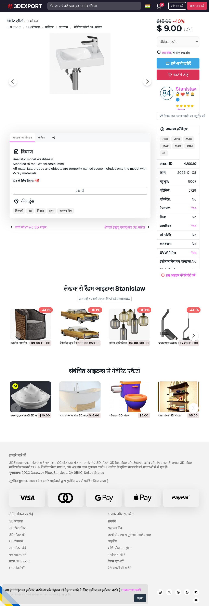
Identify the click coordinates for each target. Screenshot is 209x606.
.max (188, 139)
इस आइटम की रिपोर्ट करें (180, 275)
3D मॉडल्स (16, 521)
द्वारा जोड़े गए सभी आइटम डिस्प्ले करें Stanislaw (104, 299)
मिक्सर (40, 233)
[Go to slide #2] (56, 141)
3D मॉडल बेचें (17, 548)
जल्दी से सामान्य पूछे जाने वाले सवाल (129, 535)
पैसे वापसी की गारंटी (119, 568)
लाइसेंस (112, 541)
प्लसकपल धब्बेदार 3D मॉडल (173, 343)
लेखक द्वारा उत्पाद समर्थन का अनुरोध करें (179, 116)
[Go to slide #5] (134, 141)
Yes (193, 208)
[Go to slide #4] (108, 141)
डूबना (51, 233)
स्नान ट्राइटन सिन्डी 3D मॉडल (26, 415)
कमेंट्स (41, 160)
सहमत (140, 598)
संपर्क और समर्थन (121, 514)
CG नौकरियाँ (16, 568)
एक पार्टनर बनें (17, 554)
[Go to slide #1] (30, 141)
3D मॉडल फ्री (17, 535)
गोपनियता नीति (116, 554)
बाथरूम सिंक (66, 233)
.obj (189, 146)
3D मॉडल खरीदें (21, 514)
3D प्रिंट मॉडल (17, 528)
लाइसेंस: (167, 52)
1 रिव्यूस (180, 110)
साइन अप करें (197, 6)
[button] (193, 335)
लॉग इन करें (177, 6)
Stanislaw (187, 89)
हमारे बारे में (17, 455)
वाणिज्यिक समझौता (119, 548)
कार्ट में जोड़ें (177, 74)
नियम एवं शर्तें (115, 561)
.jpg (176, 139)
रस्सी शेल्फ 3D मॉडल (169, 415)
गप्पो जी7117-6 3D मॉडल (31, 250)
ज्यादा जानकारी (131, 590)
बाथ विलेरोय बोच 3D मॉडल (74, 415)
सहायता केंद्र (115, 528)
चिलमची (19, 233)
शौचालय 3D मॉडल (119, 415)
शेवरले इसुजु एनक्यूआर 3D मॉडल (124, 250)
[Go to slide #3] (82, 141)
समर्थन (112, 521)
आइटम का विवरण (22, 160)
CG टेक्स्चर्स (16, 541)
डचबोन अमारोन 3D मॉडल (24, 343)
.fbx (165, 139)
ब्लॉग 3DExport (19, 561)
